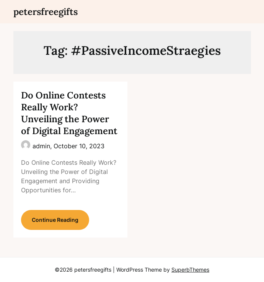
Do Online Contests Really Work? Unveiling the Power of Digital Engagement (69, 113)
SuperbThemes (190, 269)
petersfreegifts (45, 12)
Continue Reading (55, 219)
